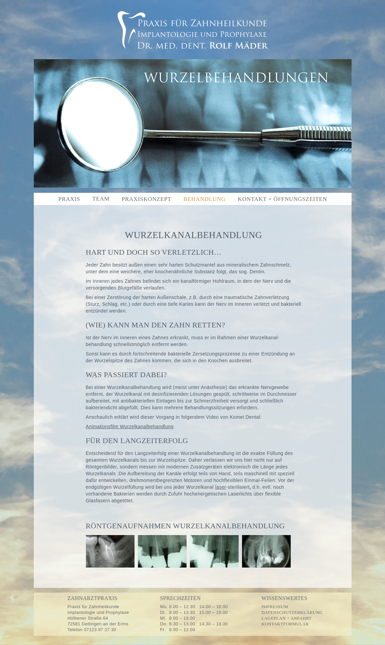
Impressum (275, 606)
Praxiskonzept (146, 199)
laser (220, 487)
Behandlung (205, 199)
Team (101, 198)
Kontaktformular (285, 623)
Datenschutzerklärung (292, 612)
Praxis (69, 199)
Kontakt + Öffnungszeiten (282, 199)
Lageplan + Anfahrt (287, 618)
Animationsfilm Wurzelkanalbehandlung (130, 426)
